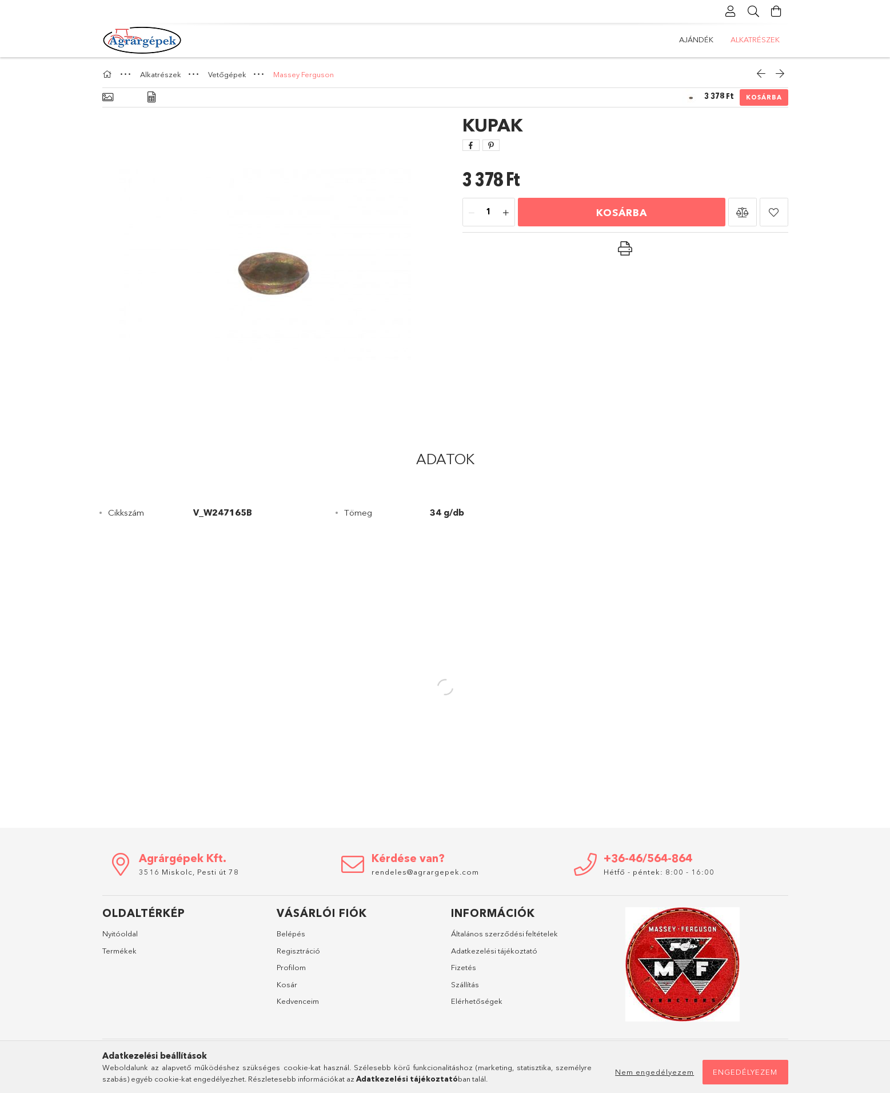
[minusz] (471, 212)
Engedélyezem (745, 1071)
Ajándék (762, 39)
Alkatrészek (703, 39)
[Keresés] (754, 11)
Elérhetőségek (476, 1001)
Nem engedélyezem (654, 1071)
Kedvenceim (298, 1001)
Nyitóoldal (120, 933)
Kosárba (764, 97)
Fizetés (463, 967)
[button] (742, 212)
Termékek (119, 950)
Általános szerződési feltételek (504, 933)
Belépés (291, 933)
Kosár (287, 984)
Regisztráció (298, 950)
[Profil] (731, 11)
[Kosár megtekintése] (776, 11)
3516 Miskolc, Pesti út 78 (189, 871)
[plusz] (505, 212)
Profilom (291, 967)
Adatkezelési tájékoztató (494, 950)
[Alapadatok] (107, 97)
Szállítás (465, 984)
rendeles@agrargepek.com (425, 871)
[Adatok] (151, 97)
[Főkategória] (108, 74)
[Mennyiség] (488, 212)
